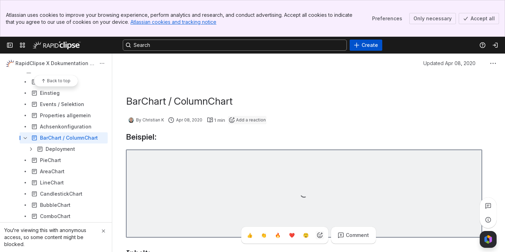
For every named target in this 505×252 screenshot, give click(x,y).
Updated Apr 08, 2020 (449, 63)
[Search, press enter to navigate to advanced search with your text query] (235, 45)
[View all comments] (488, 205)
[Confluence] (56, 45)
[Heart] (291, 235)
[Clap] (263, 235)
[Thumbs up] (249, 235)
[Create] (366, 45)
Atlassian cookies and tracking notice (173, 22)
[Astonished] (305, 235)
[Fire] (277, 235)
